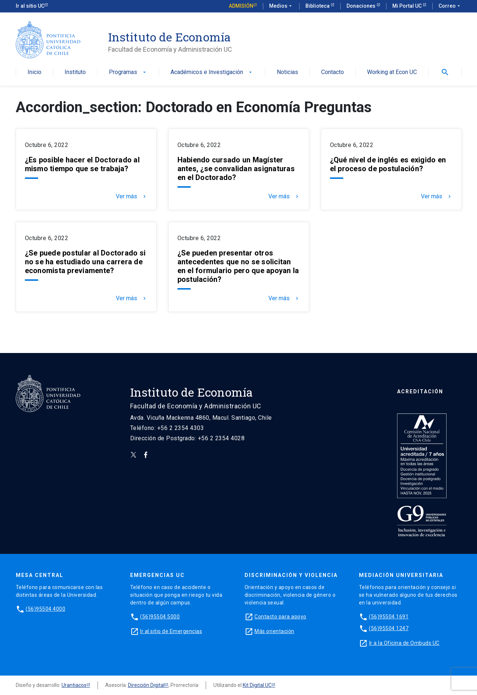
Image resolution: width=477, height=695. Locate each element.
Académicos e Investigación (211, 72)
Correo (450, 6)
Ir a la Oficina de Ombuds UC (404, 643)
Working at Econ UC (392, 72)
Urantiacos (74, 685)
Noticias (287, 72)
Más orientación (274, 631)
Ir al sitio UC (30, 6)
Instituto (75, 72)
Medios (281, 6)
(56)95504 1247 (388, 628)
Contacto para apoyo (280, 616)
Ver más (131, 196)
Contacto (332, 72)
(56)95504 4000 (45, 609)
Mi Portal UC (407, 6)
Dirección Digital (146, 685)
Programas (128, 72)
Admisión (241, 6)
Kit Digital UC (257, 685)
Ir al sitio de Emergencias (171, 631)
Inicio (34, 72)
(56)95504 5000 (160, 616)
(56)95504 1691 (388, 616)
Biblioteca (318, 6)
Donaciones (361, 6)
